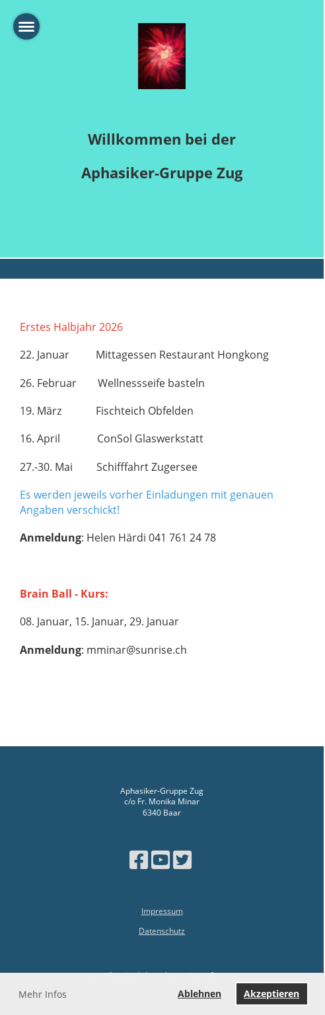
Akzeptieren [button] (271, 993)
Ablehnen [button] (199, 993)
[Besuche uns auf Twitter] (182, 859)
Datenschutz (162, 930)
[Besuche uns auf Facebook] (138, 859)
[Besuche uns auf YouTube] (160, 859)
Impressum (162, 911)
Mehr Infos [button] (42, 994)
